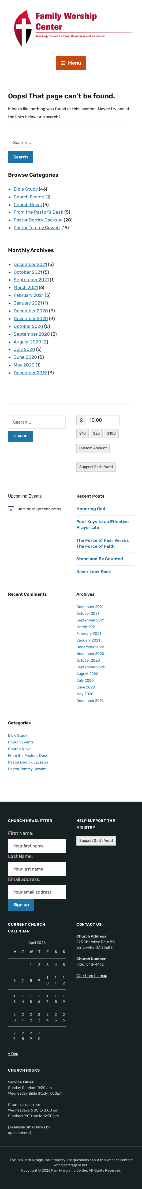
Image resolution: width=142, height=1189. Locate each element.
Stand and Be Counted (99, 558)
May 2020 (24, 365)
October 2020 (28, 326)
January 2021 (28, 303)
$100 (111, 433)
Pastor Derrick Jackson (38, 220)
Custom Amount (93, 448)
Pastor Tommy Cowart (37, 227)
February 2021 (29, 295)
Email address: (26, 879)
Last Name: (22, 856)
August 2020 (27, 342)
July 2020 (24, 349)
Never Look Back (93, 571)
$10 (82, 433)
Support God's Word (96, 467)
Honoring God (90, 508)
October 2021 (28, 272)
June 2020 (25, 357)
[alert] (37, 509)
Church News (28, 204)
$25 (96, 433)
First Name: (22, 833)
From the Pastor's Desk (38, 212)
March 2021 (26, 287)
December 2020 (31, 310)
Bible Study (26, 189)
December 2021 (30, 264)
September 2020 (32, 334)
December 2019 (30, 372)
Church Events (29, 196)
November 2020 (31, 318)
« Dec (13, 1053)
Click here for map (91, 975)
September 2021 (31, 279)
